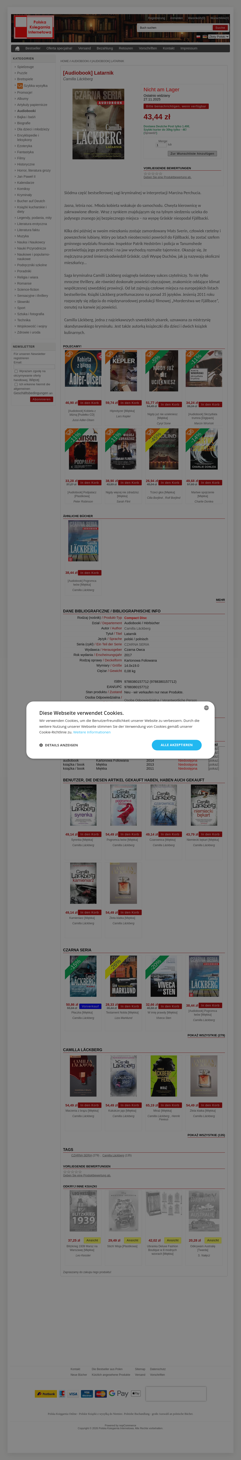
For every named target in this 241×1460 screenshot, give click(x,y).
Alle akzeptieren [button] (177, 745)
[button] (58, 745)
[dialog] (120, 730)
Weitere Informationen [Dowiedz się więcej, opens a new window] (92, 732)
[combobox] (206, 707)
